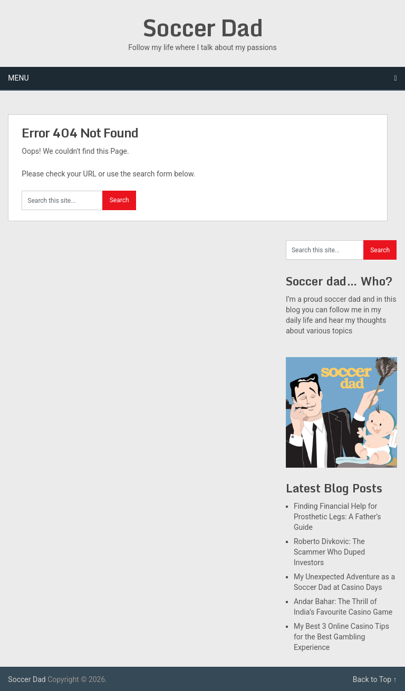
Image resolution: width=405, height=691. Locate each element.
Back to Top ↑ (375, 679)
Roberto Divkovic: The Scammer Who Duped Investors (329, 552)
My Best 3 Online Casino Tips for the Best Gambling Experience (341, 636)
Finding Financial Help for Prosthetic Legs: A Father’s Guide (337, 516)
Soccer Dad (202, 27)
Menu (18, 78)
